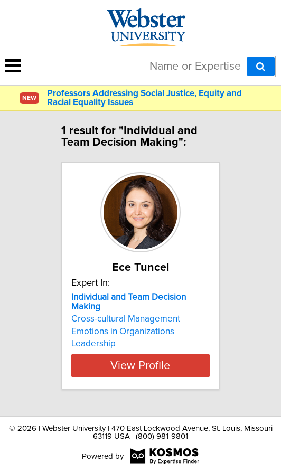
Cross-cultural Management (125, 319)
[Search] (261, 66)
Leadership (93, 343)
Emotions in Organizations (122, 331)
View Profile (140, 365)
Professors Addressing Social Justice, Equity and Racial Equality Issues (144, 98)
